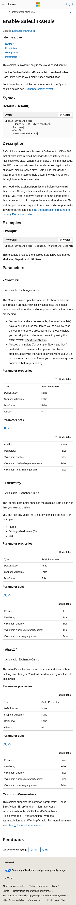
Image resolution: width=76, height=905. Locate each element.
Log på (69, 4)
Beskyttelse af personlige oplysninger (32, 891)
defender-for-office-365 (23, 12)
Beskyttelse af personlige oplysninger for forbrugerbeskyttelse (34, 895)
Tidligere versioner (38, 886)
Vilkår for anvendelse (13, 900)
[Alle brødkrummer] (5, 12)
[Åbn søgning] (61, 4)
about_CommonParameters (24, 825)
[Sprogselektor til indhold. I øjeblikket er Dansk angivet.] (9, 862)
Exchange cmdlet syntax (39, 89)
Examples (11, 52)
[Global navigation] (3, 4)
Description (11, 48)
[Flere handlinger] (70, 12)
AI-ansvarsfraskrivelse (14, 886)
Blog (54, 886)
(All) (7, 428)
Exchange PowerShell (23, 31)
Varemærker (34, 900)
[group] (38, 246)
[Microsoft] (38, 4)
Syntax (10, 44)
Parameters (12, 57)
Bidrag (6, 891)
